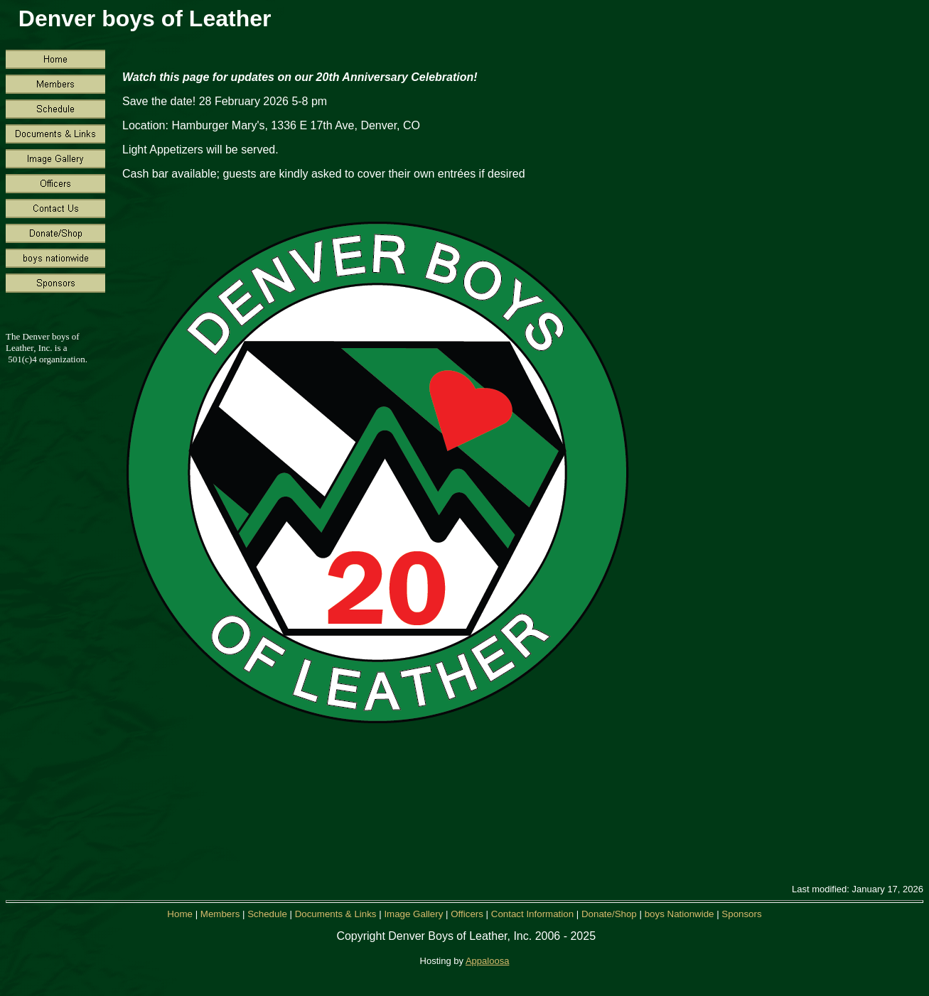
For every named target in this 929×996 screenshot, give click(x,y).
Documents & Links (336, 914)
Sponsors (741, 914)
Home (181, 914)
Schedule (268, 914)
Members (221, 914)
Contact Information (532, 914)
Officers (467, 914)
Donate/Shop (609, 914)
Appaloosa (487, 961)
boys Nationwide (679, 914)
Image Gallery (413, 914)
